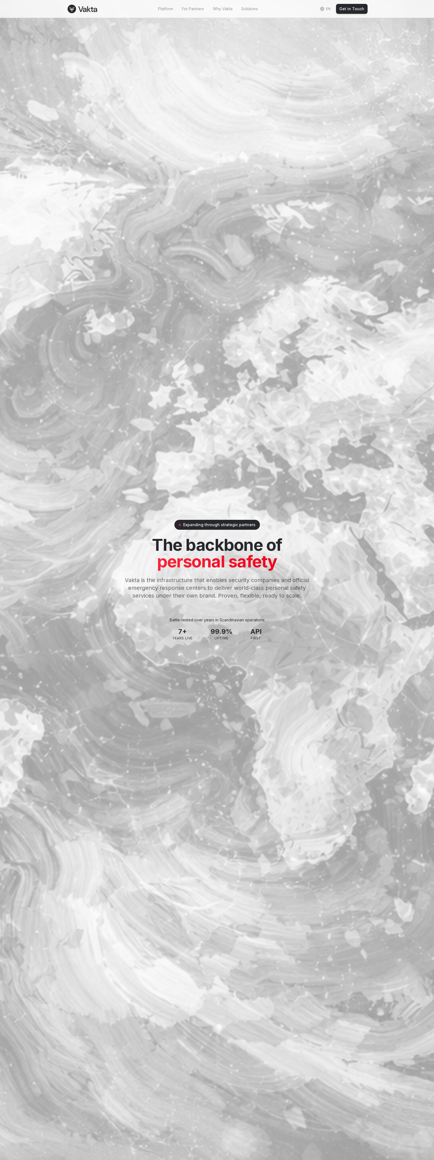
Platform (165, 8)
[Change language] (325, 9)
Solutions (249, 8)
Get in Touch (351, 8)
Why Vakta (222, 8)
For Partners (193, 8)
